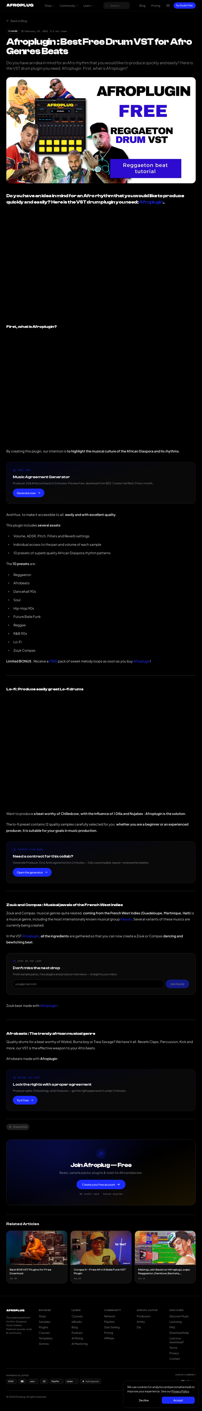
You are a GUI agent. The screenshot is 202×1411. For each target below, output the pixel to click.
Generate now (28, 493)
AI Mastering (80, 1343)
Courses (44, 1332)
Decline (144, 1400)
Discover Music (179, 1316)
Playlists (109, 1321)
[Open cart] (168, 5)
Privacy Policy (180, 1391)
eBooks (77, 1321)
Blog (142, 5)
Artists (141, 1321)
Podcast (77, 1332)
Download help (179, 1332)
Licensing (175, 1321)
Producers (143, 1316)
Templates (45, 1338)
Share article (18, 1126)
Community (69, 5)
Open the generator (32, 872)
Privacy (174, 1353)
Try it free (25, 1100)
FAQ (172, 1327)
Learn (88, 5)
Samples (44, 1321)
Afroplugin (151, 202)
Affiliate (109, 1338)
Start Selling (112, 1327)
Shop (50, 5)
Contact (174, 1358)
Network (109, 1316)
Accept (178, 1400)
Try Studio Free (184, 5)
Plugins (43, 1327)
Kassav (126, 919)
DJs (139, 1327)
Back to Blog (16, 21)
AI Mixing (77, 1338)
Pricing (155, 5)
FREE (53, 661)
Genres (44, 1343)
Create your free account (101, 1184)
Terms (173, 1347)
